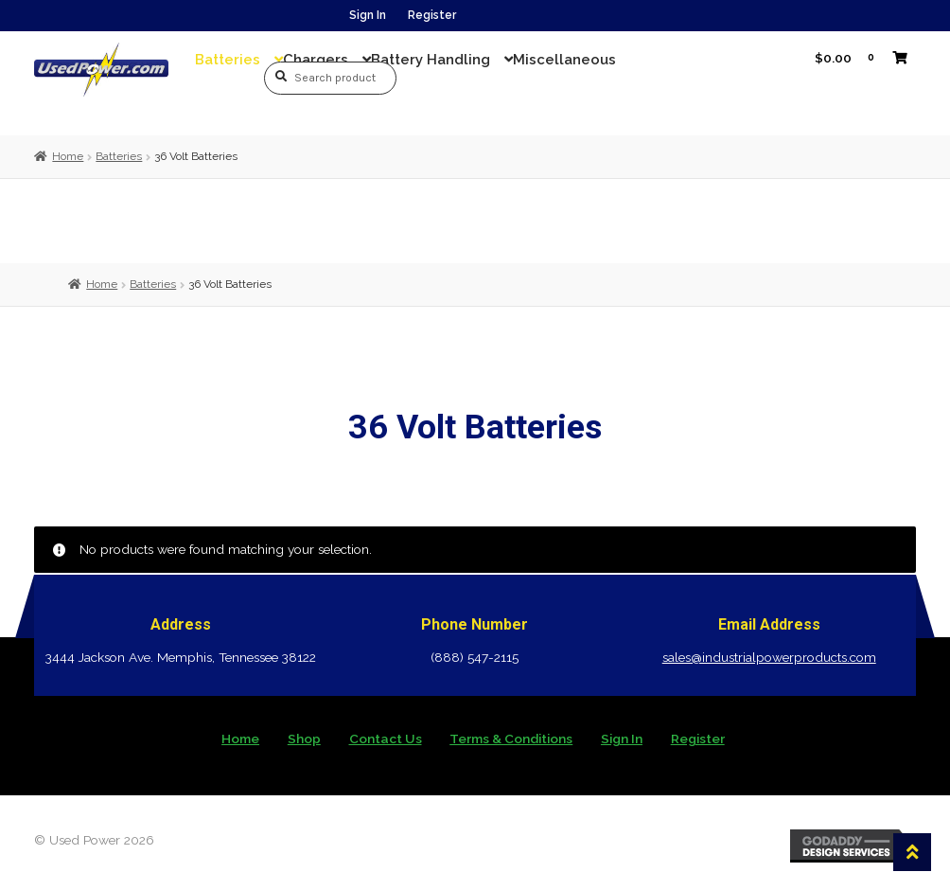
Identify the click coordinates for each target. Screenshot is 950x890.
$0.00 (854, 57)
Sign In (367, 15)
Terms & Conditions (510, 738)
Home (67, 156)
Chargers (315, 59)
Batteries (227, 59)
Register (432, 15)
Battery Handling (430, 59)
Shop (304, 738)
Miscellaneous (564, 59)
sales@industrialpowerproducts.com (769, 657)
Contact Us (385, 738)
